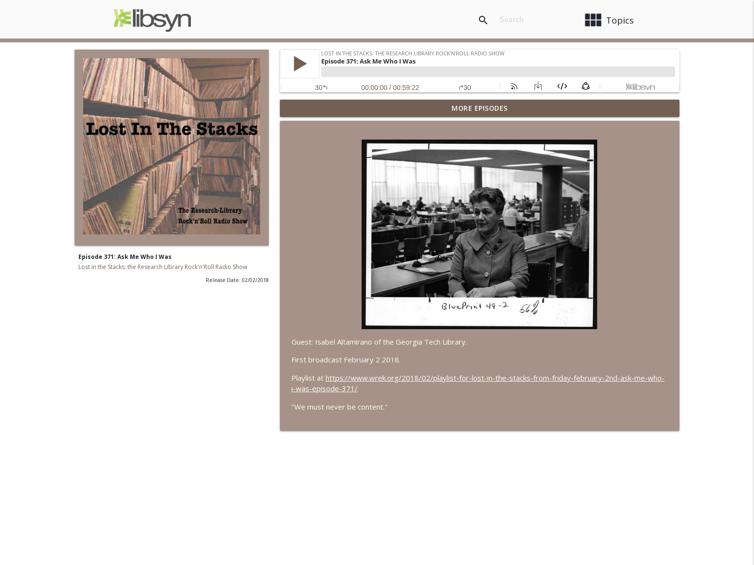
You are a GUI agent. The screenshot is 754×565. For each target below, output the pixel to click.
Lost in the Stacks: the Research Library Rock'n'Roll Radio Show (162, 267)
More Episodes (480, 108)
